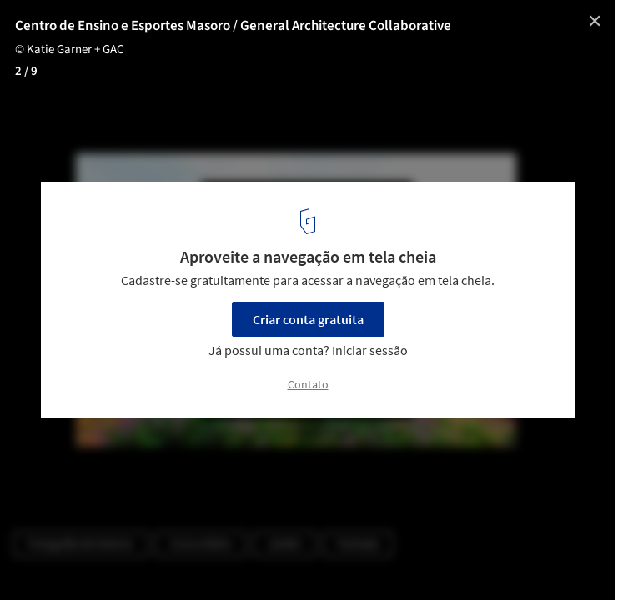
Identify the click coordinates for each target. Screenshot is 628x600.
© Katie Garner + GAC (69, 49)
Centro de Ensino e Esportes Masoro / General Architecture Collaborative (233, 26)
